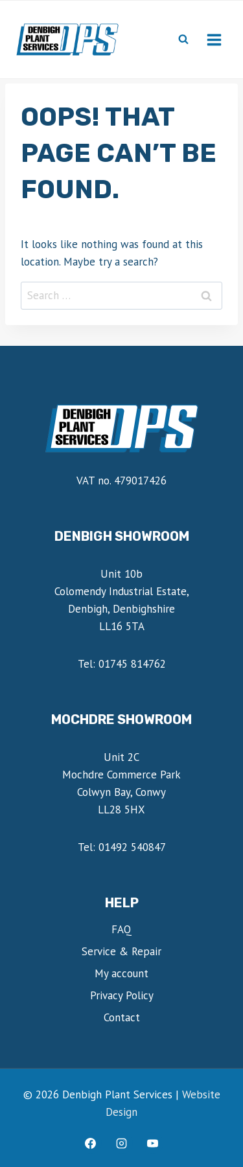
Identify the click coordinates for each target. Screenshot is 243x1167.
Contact (122, 1017)
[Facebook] (91, 1143)
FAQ (121, 929)
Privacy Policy (122, 995)
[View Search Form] (183, 39)
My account (121, 973)
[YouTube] (152, 1143)
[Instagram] (122, 1143)
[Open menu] (213, 39)
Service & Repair (121, 951)
